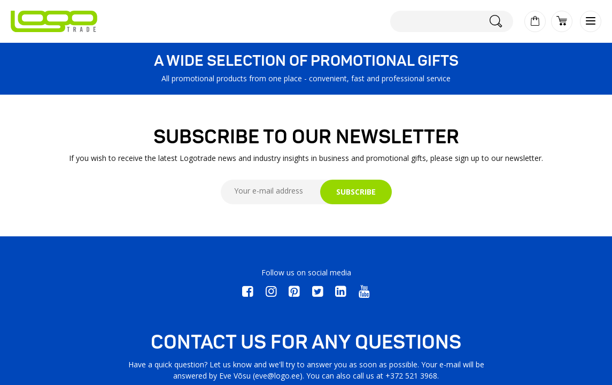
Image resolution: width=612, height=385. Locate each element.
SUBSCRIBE (356, 192)
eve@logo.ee (277, 376)
